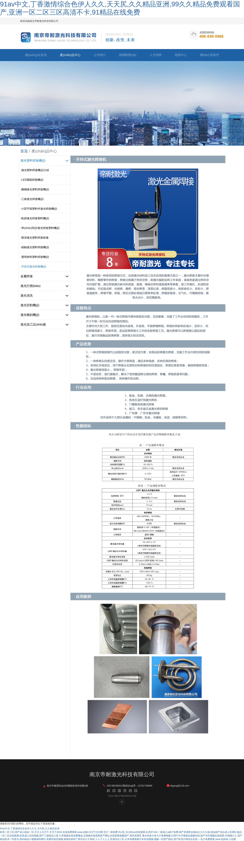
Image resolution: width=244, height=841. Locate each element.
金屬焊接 (45, 276)
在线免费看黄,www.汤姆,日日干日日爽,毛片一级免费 (90, 832)
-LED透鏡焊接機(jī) (32, 179)
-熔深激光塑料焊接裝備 (34, 237)
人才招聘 (155, 55)
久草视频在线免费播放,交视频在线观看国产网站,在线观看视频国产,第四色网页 (100, 835)
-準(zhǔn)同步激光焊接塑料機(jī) (40, 228)
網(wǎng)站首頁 (36, 55)
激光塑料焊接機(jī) (45, 160)
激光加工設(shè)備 (45, 324)
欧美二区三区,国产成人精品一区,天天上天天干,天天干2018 (31, 832)
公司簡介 (100, 55)
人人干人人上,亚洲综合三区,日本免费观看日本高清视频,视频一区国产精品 (134, 839)
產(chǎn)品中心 (70, 55)
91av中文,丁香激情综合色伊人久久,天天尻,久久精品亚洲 (29, 828)
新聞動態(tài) (127, 55)
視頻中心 (181, 55)
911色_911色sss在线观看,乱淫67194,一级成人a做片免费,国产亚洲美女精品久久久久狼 (164, 832)
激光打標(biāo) (45, 286)
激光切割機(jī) (45, 305)
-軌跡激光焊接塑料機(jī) (35, 218)
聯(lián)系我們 (209, 55)
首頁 (24, 151)
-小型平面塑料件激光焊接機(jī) (39, 208)
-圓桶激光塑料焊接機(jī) (35, 189)
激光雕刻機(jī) (45, 315)
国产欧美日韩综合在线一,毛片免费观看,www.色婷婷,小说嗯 (205, 839)
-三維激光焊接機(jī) (32, 199)
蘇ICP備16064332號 (126, 795)
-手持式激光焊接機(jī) (33, 266)
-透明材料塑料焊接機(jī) (35, 256)
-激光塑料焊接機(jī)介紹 (35, 170)
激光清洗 (45, 295)
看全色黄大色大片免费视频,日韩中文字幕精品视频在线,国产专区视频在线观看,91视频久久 (189, 835)
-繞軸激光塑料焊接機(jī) (35, 247)
